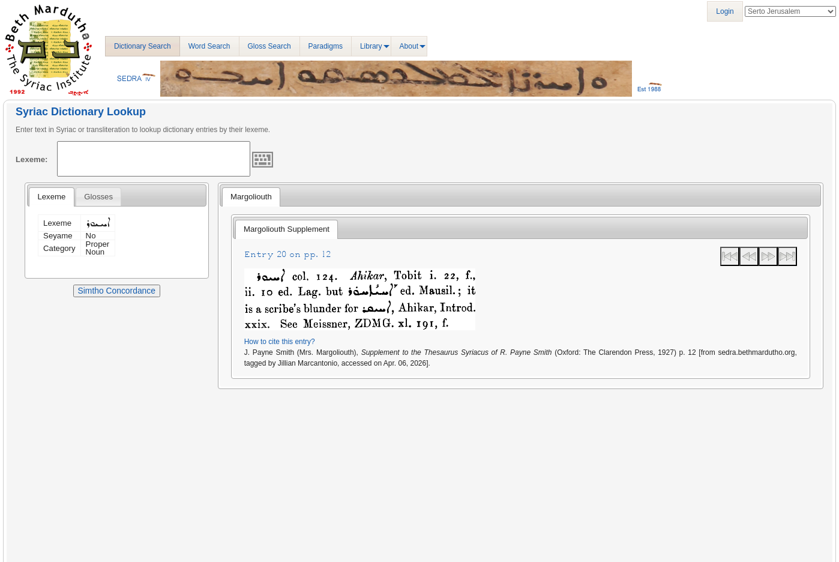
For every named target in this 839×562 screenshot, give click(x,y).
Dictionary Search (142, 46)
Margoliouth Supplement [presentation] (286, 229)
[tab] (51, 197)
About (409, 46)
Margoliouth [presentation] (251, 196)
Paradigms (325, 46)
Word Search (209, 46)
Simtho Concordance (116, 290)
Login (724, 11)
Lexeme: (32, 159)
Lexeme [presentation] (51, 196)
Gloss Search (269, 46)
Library (371, 46)
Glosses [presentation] (98, 196)
